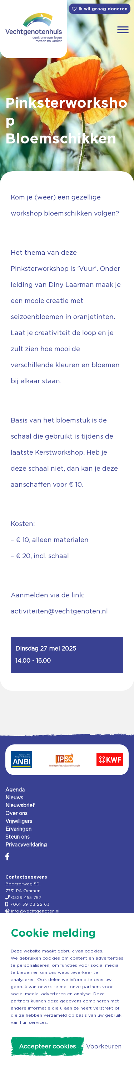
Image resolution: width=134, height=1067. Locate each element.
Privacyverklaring (26, 845)
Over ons (16, 813)
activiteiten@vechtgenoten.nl (59, 611)
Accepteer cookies (47, 1046)
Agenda (15, 790)
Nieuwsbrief (20, 805)
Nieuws (14, 797)
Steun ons (17, 837)
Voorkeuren (103, 1046)
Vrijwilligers (18, 821)
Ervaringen (18, 829)
